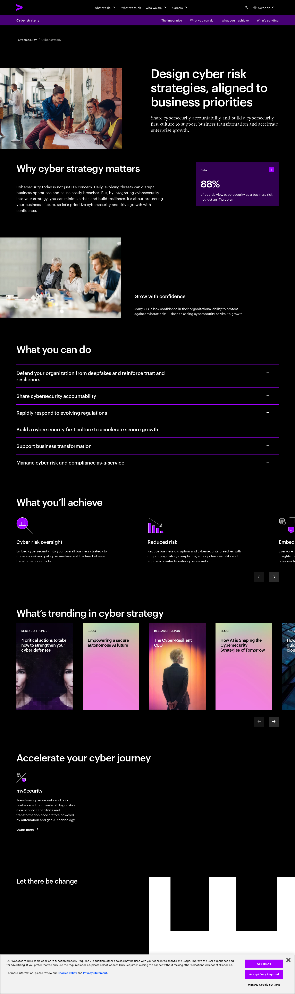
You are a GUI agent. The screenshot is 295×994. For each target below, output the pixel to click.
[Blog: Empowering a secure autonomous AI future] (111, 666)
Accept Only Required (264, 974)
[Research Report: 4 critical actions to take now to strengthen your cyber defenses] (44, 666)
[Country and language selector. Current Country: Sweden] (264, 7)
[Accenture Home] (28, 7)
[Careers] (180, 7)
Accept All (264, 963)
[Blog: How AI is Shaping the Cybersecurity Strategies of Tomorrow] (244, 666)
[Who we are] (156, 7)
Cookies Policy (67, 973)
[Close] (288, 959)
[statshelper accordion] (271, 170)
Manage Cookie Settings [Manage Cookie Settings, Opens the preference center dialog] (264, 984)
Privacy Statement (95, 973)
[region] (147, 974)
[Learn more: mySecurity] (28, 829)
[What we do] (105, 7)
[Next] (274, 577)
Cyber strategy (27, 20)
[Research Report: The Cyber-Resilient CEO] (177, 666)
